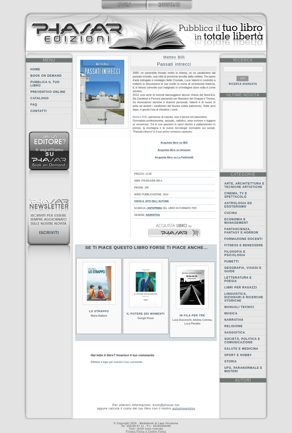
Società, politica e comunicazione (242, 340)
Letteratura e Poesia (238, 279)
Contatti (38, 111)
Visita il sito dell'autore (151, 201)
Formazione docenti (243, 239)
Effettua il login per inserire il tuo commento (116, 361)
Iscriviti (49, 233)
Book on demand (46, 75)
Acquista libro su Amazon (174, 149)
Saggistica (234, 332)
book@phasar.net (166, 405)
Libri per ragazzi (240, 287)
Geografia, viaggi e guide (243, 269)
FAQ (33, 104)
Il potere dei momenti (146, 313)
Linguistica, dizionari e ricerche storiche (243, 297)
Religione (233, 326)
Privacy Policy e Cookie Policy (146, 431)
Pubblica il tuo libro (45, 83)
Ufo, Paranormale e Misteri (243, 369)
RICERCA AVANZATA (243, 84)
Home (35, 69)
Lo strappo (99, 311)
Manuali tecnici (239, 307)
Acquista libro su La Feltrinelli (174, 157)
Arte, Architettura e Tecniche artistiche (244, 185)
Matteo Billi (174, 57)
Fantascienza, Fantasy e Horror (241, 230)
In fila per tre (192, 315)
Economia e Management (236, 221)
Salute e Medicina (241, 348)
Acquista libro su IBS (174, 142)
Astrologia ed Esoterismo (238, 204)
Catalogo (39, 98)
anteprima (154, 208)
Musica (230, 313)
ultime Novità (243, 95)
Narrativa (153, 215)
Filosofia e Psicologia (234, 253)
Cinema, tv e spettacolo (235, 195)
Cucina (230, 213)
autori (243, 380)
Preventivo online (47, 92)
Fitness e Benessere (243, 245)
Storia (230, 361)
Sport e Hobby (238, 355)
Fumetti (231, 261)
